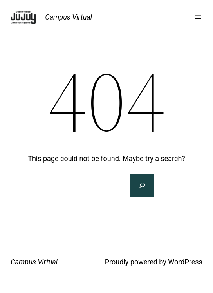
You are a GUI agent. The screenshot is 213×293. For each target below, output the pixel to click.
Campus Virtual (68, 17)
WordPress (185, 262)
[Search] (142, 185)
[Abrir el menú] (197, 17)
